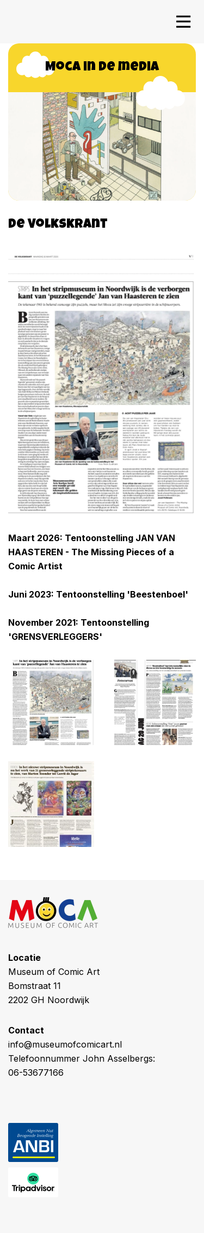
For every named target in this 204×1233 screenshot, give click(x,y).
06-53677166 (36, 1072)
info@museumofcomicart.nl (65, 1044)
